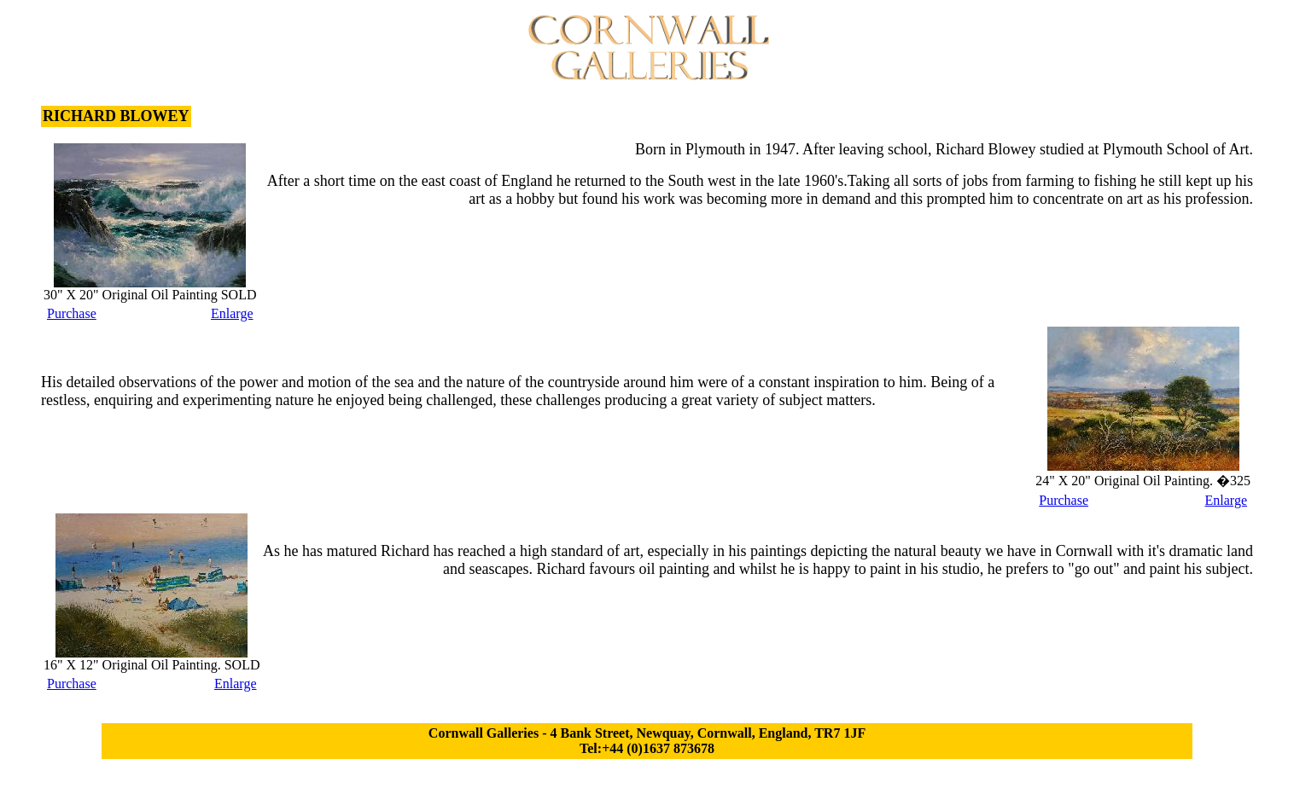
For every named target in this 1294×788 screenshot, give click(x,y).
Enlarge (232, 313)
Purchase (71, 313)
